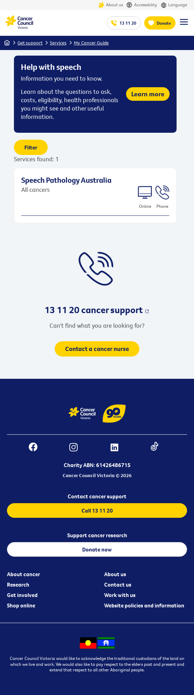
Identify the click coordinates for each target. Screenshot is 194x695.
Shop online (21, 605)
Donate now (97, 549)
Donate (164, 23)
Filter (30, 147)
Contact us (117, 584)
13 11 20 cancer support (94, 310)
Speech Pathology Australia (66, 180)
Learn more (147, 94)
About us (110, 5)
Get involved (22, 594)
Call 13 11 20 (97, 510)
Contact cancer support (97, 496)
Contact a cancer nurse (97, 349)
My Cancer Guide (91, 43)
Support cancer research (97, 535)
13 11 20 (127, 23)
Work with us (119, 594)
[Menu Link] (184, 25)
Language (174, 5)
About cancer (23, 574)
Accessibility (141, 5)
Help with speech (51, 67)
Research (18, 584)
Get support (29, 43)
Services (58, 43)
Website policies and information (144, 605)
